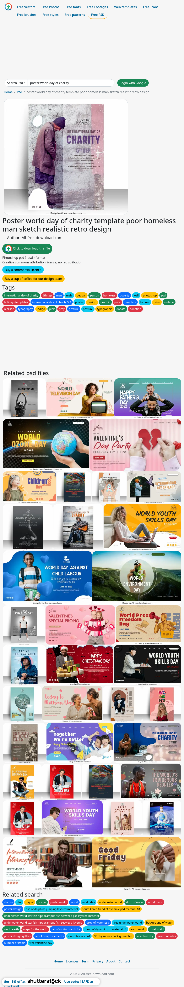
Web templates (125, 7)
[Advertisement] (92, 49)
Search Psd (15, 83)
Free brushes (26, 15)
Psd (19, 92)
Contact (124, 961)
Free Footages (97, 7)
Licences (72, 961)
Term (85, 961)
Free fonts (73, 7)
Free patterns (75, 15)
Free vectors (26, 7)
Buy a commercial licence (23, 270)
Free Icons (150, 7)
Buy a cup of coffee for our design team (33, 279)
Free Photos (50, 7)
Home (8, 92)
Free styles (51, 15)
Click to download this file (27, 248)
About (110, 961)
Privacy (97, 961)
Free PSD (97, 15)
